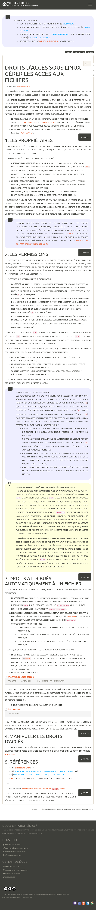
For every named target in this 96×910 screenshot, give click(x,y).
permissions (22, 86)
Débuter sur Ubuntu (11, 845)
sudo (88, 167)
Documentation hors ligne (13, 852)
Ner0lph (37, 788)
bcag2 (62, 788)
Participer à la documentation (15, 848)
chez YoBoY (67, 23)
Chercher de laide (10, 866)
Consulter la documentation (15, 870)
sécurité (89, 52)
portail (69, 52)
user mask (71, 616)
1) (84, 99)
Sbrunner (46, 788)
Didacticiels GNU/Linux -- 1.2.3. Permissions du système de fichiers (44, 771)
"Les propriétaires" (28, 122)
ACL (12, 778)
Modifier (86, 137)
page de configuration (48, 41)
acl (30, 86)
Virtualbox (70, 233)
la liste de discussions (39, 37)
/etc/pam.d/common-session (21, 677)
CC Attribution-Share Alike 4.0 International (17, 897)
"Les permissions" (48, 122)
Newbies (55, 788)
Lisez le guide (8, 877)
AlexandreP (27, 788)
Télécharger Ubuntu (11, 855)
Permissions (26, 132)
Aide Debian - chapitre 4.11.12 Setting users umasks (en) (39, 774)
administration (79, 52)
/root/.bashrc (14, 709)
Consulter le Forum (11, 873)
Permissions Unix (22, 767)
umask (27, 658)
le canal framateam (58, 34)
